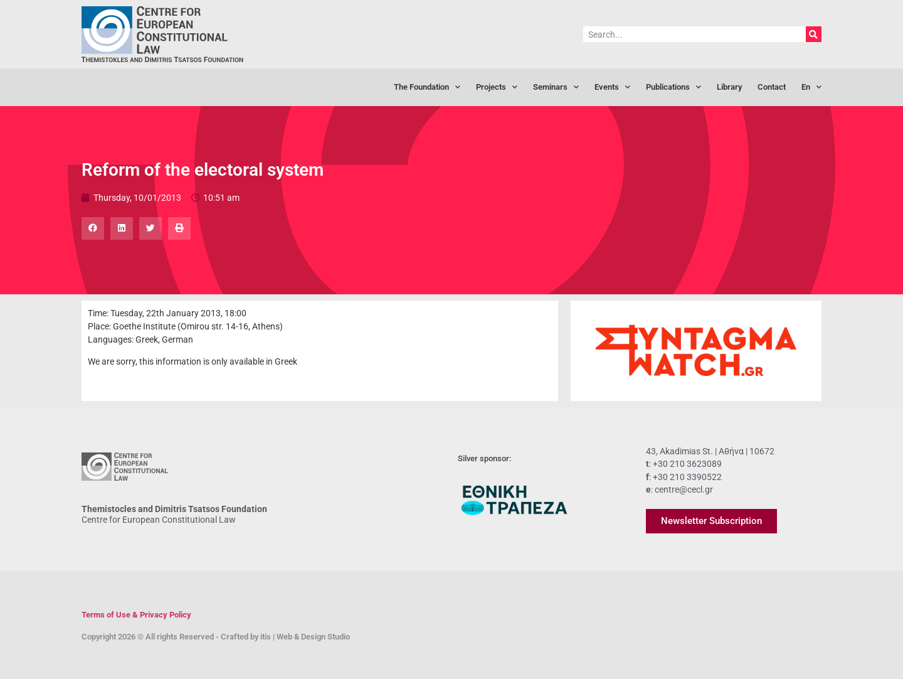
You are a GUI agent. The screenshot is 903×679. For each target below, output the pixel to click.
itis (265, 636)
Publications (673, 87)
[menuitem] (811, 87)
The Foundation (427, 87)
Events (612, 87)
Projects (496, 87)
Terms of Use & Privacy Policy (136, 614)
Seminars (556, 87)
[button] (93, 228)
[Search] (813, 34)
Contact (772, 87)
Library (729, 87)
